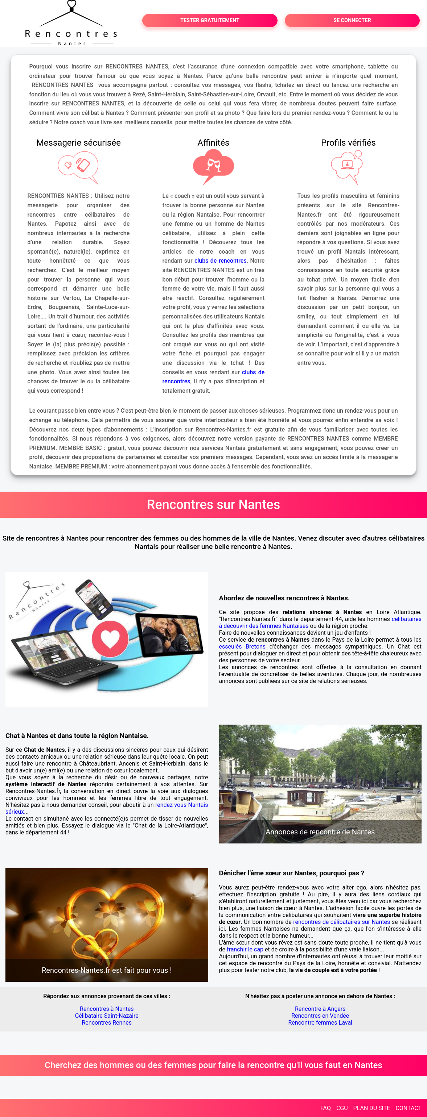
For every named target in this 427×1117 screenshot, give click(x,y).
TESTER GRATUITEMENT (209, 20)
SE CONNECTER (352, 20)
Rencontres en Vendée (320, 1015)
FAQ (325, 1108)
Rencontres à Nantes (107, 1008)
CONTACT (408, 1108)
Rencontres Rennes (107, 1022)
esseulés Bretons (242, 646)
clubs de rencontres (220, 260)
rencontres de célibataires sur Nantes (341, 921)
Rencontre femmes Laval (320, 1022)
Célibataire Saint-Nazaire (107, 1015)
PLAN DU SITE (371, 1108)
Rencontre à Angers (320, 1008)
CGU (342, 1108)
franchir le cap (245, 949)
